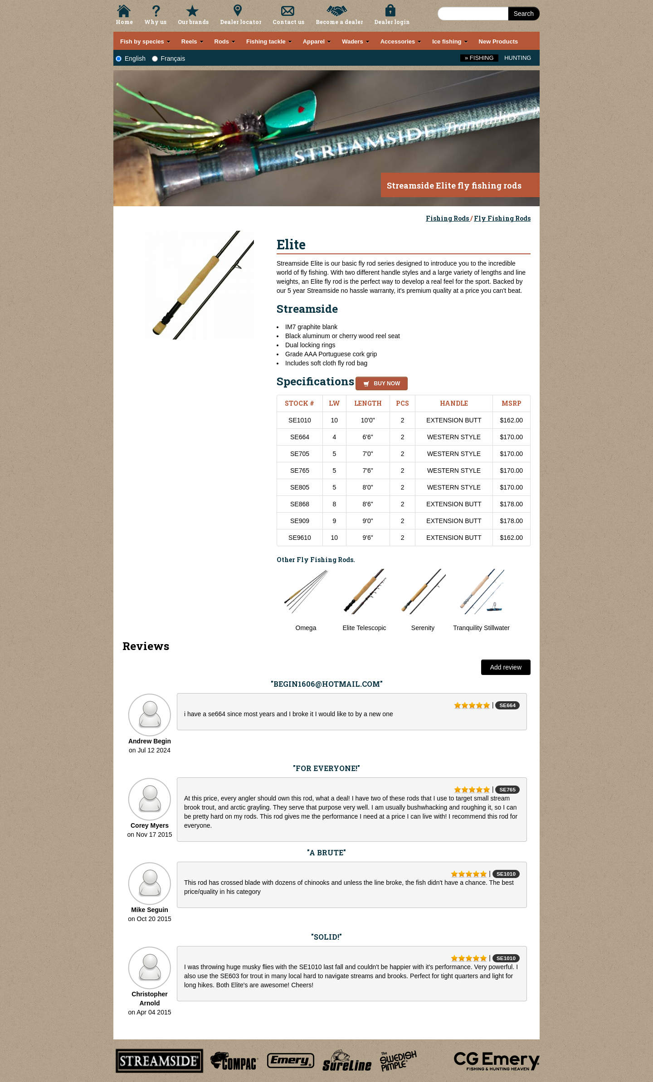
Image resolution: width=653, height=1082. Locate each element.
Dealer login (392, 21)
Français (168, 58)
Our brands (193, 21)
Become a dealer (339, 21)
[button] (380, 382)
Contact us (288, 21)
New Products (498, 41)
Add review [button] (505, 667)
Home (124, 21)
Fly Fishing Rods (502, 218)
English (131, 58)
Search (524, 13)
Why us (155, 21)
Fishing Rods (448, 218)
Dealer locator (240, 21)
